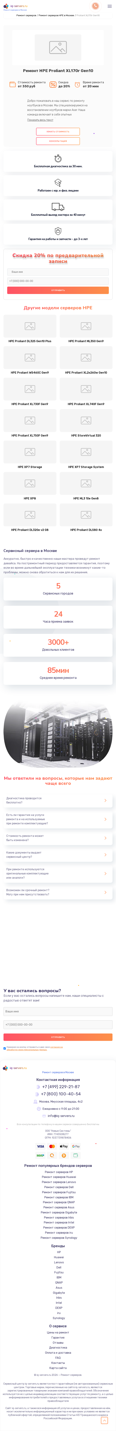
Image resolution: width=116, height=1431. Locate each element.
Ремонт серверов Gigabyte (59, 1212)
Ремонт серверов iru (59, 1232)
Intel (59, 1302)
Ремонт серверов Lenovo (59, 1182)
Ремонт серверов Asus (58, 1207)
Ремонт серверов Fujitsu (59, 1192)
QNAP (59, 1282)
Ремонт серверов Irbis (59, 1217)
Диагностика (58, 1347)
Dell (58, 1267)
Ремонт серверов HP (59, 1172)
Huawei (59, 1257)
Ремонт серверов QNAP (59, 1202)
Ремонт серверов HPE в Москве (56, 15)
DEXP (58, 1308)
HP (59, 1252)
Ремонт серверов (26, 15)
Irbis (59, 1297)
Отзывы (58, 1342)
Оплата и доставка (58, 1352)
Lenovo (59, 1262)
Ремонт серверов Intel (59, 1222)
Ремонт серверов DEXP (59, 1227)
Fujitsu (59, 1272)
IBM (59, 1277)
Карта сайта (58, 1368)
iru (59, 1313)
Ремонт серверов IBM (58, 1197)
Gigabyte (59, 1292)
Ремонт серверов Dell (59, 1187)
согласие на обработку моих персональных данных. (35, 1048)
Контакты (58, 1363)
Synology (59, 1318)
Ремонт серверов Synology (59, 1237)
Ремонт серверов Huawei (59, 1177)
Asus (59, 1287)
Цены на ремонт (58, 1332)
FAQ (58, 1357)
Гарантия (58, 1337)
